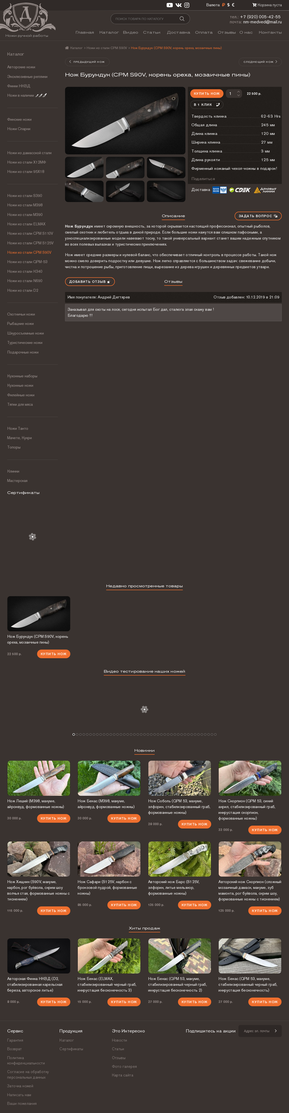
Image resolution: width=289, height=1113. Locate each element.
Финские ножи (19, 119)
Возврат (14, 1048)
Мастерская (17, 480)
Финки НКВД (18, 86)
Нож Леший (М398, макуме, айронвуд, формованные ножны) (35, 803)
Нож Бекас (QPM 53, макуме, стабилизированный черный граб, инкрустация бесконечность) (247, 984)
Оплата (204, 32)
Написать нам (19, 1094)
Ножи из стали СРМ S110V (30, 233)
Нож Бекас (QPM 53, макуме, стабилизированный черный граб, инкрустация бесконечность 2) (177, 984)
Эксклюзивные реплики (27, 76)
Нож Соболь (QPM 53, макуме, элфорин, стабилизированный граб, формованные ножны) (179, 806)
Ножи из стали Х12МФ (26, 162)
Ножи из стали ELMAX (26, 224)
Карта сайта (122, 1075)
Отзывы (227, 32)
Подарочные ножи (23, 352)
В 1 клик (207, 104)
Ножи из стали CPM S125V (30, 243)
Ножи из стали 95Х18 (25, 171)
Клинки (13, 471)
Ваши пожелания (22, 1103)
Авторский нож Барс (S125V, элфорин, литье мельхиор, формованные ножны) (174, 887)
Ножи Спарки (18, 128)
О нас (246, 32)
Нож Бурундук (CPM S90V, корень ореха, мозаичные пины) (37, 639)
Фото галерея (124, 1066)
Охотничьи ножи (21, 314)
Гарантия (15, 1040)
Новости (119, 1040)
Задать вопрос (258, 216)
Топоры (13, 447)
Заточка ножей (20, 1085)
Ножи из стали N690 (24, 280)
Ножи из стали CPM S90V (29, 252)
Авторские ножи (21, 67)
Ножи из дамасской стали (29, 152)
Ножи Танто (17, 428)
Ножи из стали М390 (25, 214)
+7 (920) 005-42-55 (260, 16)
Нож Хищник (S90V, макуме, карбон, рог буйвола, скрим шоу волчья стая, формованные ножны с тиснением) (38, 890)
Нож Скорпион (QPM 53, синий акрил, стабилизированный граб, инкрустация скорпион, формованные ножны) (246, 809)
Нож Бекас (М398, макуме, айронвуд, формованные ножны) (106, 803)
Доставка (178, 32)
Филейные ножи (20, 395)
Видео (130, 32)
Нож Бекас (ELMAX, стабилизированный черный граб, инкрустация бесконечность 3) (107, 984)
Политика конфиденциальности (26, 1060)
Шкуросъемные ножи (25, 333)
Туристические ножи (24, 342)
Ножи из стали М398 (25, 205)
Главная (85, 32)
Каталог (109, 32)
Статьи (151, 32)
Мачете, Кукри (19, 437)
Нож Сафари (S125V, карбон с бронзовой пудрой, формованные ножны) (107, 887)
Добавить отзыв (90, 281)
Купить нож (207, 93)
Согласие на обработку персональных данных (28, 1074)
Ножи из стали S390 (24, 195)
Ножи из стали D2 (22, 290)
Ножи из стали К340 (24, 271)
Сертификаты (71, 1048)
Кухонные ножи (20, 385)
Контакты (270, 32)
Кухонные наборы (22, 376)
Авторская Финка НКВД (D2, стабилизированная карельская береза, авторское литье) (34, 984)
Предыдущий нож (87, 61)
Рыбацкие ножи (20, 323)
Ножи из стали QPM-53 (27, 261)
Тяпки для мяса (20, 404)
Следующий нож (260, 61)
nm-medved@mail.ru (262, 22)
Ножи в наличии (27, 95)
